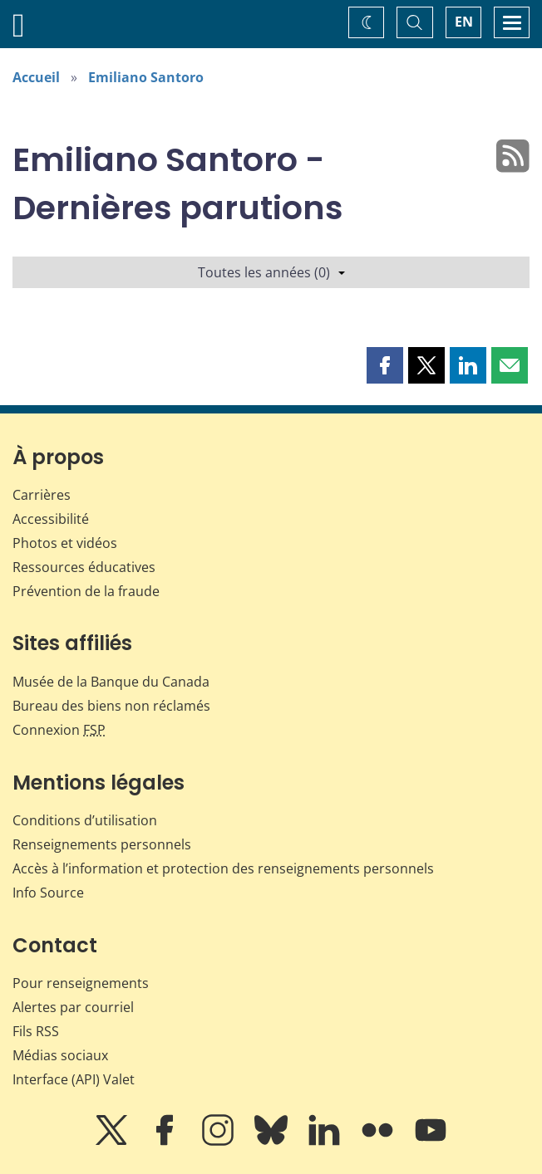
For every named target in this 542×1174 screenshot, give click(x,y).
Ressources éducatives (83, 567)
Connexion (59, 730)
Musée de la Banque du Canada (110, 682)
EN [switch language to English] (464, 21)
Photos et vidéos (64, 543)
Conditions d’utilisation (84, 820)
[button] (385, 365)
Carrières (41, 495)
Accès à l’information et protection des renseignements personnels (223, 868)
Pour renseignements (80, 983)
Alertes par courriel (73, 1007)
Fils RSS (35, 1031)
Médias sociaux (60, 1055)
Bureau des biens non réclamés (111, 706)
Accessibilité (50, 519)
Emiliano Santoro (146, 77)
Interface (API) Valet (73, 1079)
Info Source (48, 892)
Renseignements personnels (101, 844)
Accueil (36, 77)
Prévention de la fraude (86, 591)
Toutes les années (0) (271, 272)
